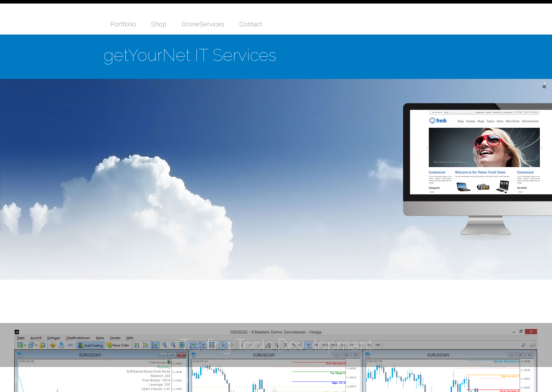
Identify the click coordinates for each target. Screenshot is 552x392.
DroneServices (203, 24)
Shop (159, 24)
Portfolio (123, 24)
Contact (250, 24)
